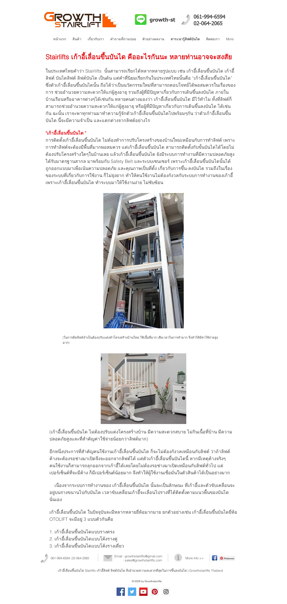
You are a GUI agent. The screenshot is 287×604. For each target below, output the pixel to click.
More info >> (194, 558)
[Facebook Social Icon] (121, 592)
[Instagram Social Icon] (166, 592)
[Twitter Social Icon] (132, 592)
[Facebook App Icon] (214, 558)
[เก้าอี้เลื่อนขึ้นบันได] (155, 592)
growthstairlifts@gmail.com (143, 556)
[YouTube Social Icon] (143, 592)
